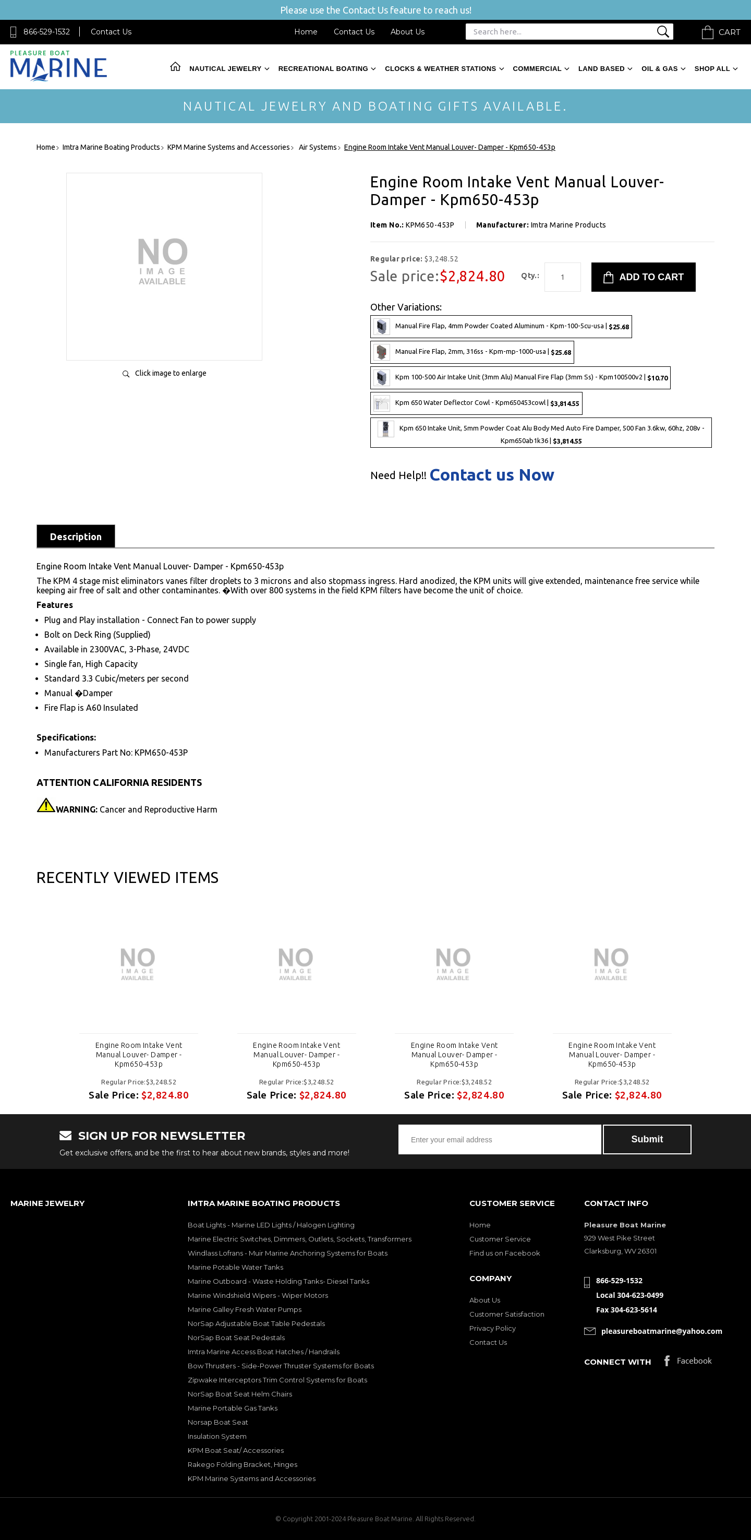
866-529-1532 (46, 32)
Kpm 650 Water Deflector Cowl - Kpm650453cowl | (476, 403)
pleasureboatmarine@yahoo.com (661, 1331)
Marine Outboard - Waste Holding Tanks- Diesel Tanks (278, 1281)
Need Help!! (398, 475)
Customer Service (500, 1239)
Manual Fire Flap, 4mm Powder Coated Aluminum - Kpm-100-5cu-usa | (501, 326)
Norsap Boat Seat (218, 1422)
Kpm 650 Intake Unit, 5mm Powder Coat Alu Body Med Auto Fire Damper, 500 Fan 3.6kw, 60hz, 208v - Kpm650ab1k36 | (541, 433)
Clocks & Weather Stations (440, 69)
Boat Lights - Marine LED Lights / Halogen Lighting (271, 1225)
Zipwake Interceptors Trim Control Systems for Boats (277, 1380)
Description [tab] (76, 536)
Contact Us (111, 32)
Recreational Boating (323, 69)
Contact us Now (491, 474)
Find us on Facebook (504, 1253)
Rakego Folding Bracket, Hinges (242, 1464)
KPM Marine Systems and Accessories (252, 1478)
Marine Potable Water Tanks (235, 1267)
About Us (408, 32)
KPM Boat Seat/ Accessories (236, 1450)
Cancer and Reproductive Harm (136, 809)
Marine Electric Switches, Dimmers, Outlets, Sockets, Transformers (299, 1239)
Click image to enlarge (171, 373)
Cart (730, 32)
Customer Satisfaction (506, 1314)
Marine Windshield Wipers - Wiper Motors (258, 1295)
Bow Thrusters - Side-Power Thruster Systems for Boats (281, 1366)
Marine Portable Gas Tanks (232, 1408)
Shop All (712, 69)
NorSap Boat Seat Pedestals (236, 1337)
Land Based (601, 69)
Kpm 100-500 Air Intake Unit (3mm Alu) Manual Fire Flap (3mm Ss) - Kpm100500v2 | (520, 377)
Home (306, 32)
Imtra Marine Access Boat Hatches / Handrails (264, 1351)
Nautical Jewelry (225, 69)
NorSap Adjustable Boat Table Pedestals (256, 1323)
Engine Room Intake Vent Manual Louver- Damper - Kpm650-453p (139, 1054)
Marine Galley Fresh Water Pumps (244, 1309)
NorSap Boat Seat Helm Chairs (240, 1394)
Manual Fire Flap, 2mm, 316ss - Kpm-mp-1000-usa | (472, 352)
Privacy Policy (492, 1328)
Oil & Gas (659, 69)
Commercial (537, 69)
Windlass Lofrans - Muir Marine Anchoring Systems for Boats (287, 1253)
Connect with (617, 1362)
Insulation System (217, 1436)
